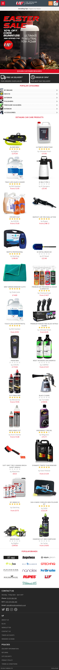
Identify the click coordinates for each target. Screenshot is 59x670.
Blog (4, 624)
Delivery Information (10, 649)
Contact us (6, 631)
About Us (5, 620)
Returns (5, 652)
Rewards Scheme (8, 639)
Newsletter (6, 627)
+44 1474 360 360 (11, 602)
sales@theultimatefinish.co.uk (16, 605)
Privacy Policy (7, 660)
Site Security (7, 656)
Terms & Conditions (9, 664)
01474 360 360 (12, 598)
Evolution (54, 668)
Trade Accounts (8, 635)
